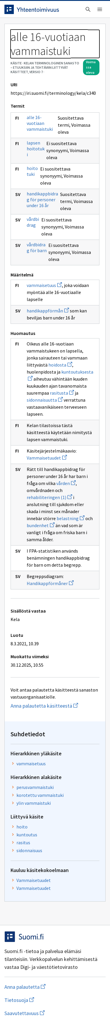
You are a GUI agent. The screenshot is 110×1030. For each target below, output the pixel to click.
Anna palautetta (48, 987)
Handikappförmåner (50, 583)
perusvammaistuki (35, 787)
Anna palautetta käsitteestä (55, 706)
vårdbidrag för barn (37, 247)
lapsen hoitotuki (36, 148)
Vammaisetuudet (47, 458)
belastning (70, 518)
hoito (22, 827)
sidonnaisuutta (45, 400)
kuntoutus (26, 835)
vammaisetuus (44, 285)
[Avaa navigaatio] (100, 9)
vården (66, 483)
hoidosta (60, 365)
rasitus (23, 842)
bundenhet (41, 525)
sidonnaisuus (29, 850)
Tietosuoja (47, 1000)
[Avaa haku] (88, 9)
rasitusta (62, 393)
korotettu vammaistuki (40, 795)
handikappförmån (48, 311)
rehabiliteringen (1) (49, 497)
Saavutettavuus (55, 1013)
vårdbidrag (33, 222)
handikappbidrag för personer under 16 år (42, 199)
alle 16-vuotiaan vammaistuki (40, 123)
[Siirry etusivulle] (43, 9)
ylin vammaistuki (33, 803)
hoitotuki (32, 171)
